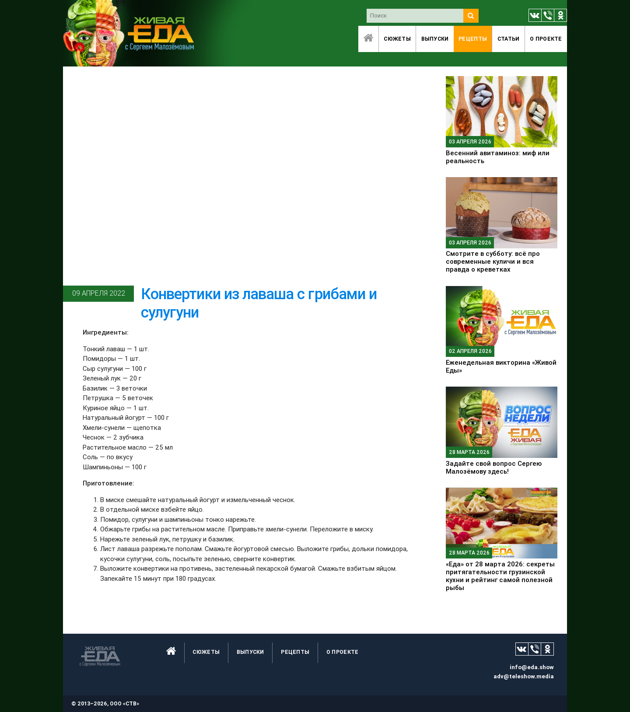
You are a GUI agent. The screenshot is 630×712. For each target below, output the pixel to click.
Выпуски (435, 38)
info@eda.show (532, 667)
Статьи (508, 38)
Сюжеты (397, 38)
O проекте (546, 38)
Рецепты (472, 38)
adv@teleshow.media (524, 676)
